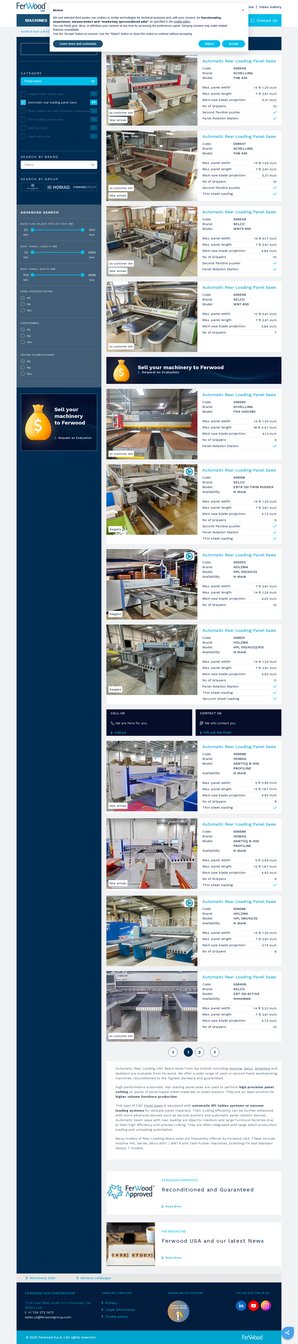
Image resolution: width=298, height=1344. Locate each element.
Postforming (30, 323)
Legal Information (118, 1310)
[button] (243, 10)
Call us (118, 732)
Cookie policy (114, 1317)
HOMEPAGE (30, 31)
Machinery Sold (40, 1278)
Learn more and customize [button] (78, 43)
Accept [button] (233, 43)
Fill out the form (215, 732)
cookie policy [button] (182, 21)
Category (31, 73)
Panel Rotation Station (37, 291)
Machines (36, 20)
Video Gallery (270, 7)
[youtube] (253, 1305)
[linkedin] (241, 1305)
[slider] (32, 230)
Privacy (109, 1303)
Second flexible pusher (37, 355)
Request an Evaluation (73, 438)
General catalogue (94, 1278)
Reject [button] (209, 43)
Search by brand (39, 157)
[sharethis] (287, 1332)
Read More (171, 1206)
